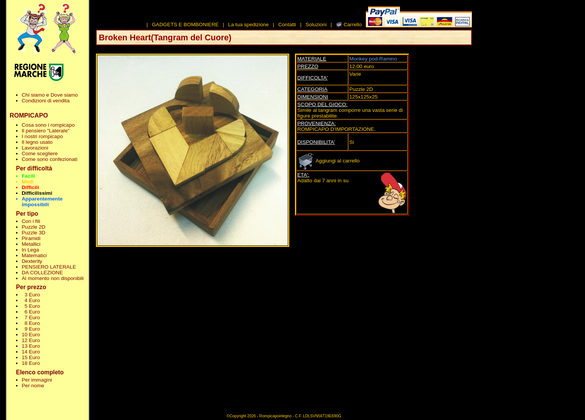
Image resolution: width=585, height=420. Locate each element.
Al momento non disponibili (53, 278)
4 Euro (31, 300)
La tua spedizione (248, 24)
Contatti (287, 24)
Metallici (31, 244)
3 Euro (31, 295)
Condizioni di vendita (46, 100)
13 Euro (31, 346)
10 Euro (31, 334)
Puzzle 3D (33, 232)
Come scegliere (40, 153)
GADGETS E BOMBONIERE (185, 24)
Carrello (353, 24)
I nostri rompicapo (42, 136)
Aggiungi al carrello (328, 161)
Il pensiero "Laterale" (46, 131)
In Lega (30, 250)
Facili (28, 176)
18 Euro (31, 363)
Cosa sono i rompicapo (48, 125)
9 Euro (31, 329)
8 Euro (31, 323)
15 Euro (31, 357)
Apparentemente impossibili (42, 201)
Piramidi (31, 238)
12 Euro (31, 340)
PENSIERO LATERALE (49, 267)
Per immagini (37, 380)
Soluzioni (316, 24)
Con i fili (31, 221)
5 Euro (31, 306)
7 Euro (31, 317)
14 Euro (31, 352)
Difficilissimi (37, 193)
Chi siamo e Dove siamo (50, 95)
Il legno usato (37, 142)
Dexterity (32, 261)
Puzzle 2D (33, 227)
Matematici (34, 255)
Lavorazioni (35, 148)
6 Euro (31, 312)
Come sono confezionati (49, 159)
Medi (27, 182)
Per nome (33, 385)
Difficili (30, 187)
